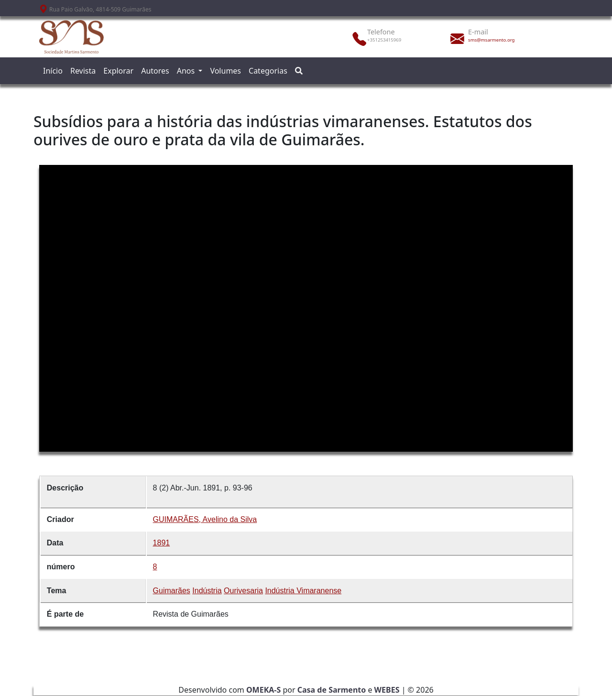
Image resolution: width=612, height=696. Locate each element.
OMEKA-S (263, 690)
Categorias (268, 70)
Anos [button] (187, 70)
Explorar (118, 70)
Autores (155, 70)
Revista (83, 70)
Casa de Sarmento (331, 690)
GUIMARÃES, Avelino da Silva (205, 519)
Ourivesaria (243, 591)
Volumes (225, 70)
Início (53, 70)
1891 (161, 543)
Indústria (206, 591)
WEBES (387, 690)
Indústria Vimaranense (303, 591)
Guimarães (171, 591)
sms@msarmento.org (491, 40)
